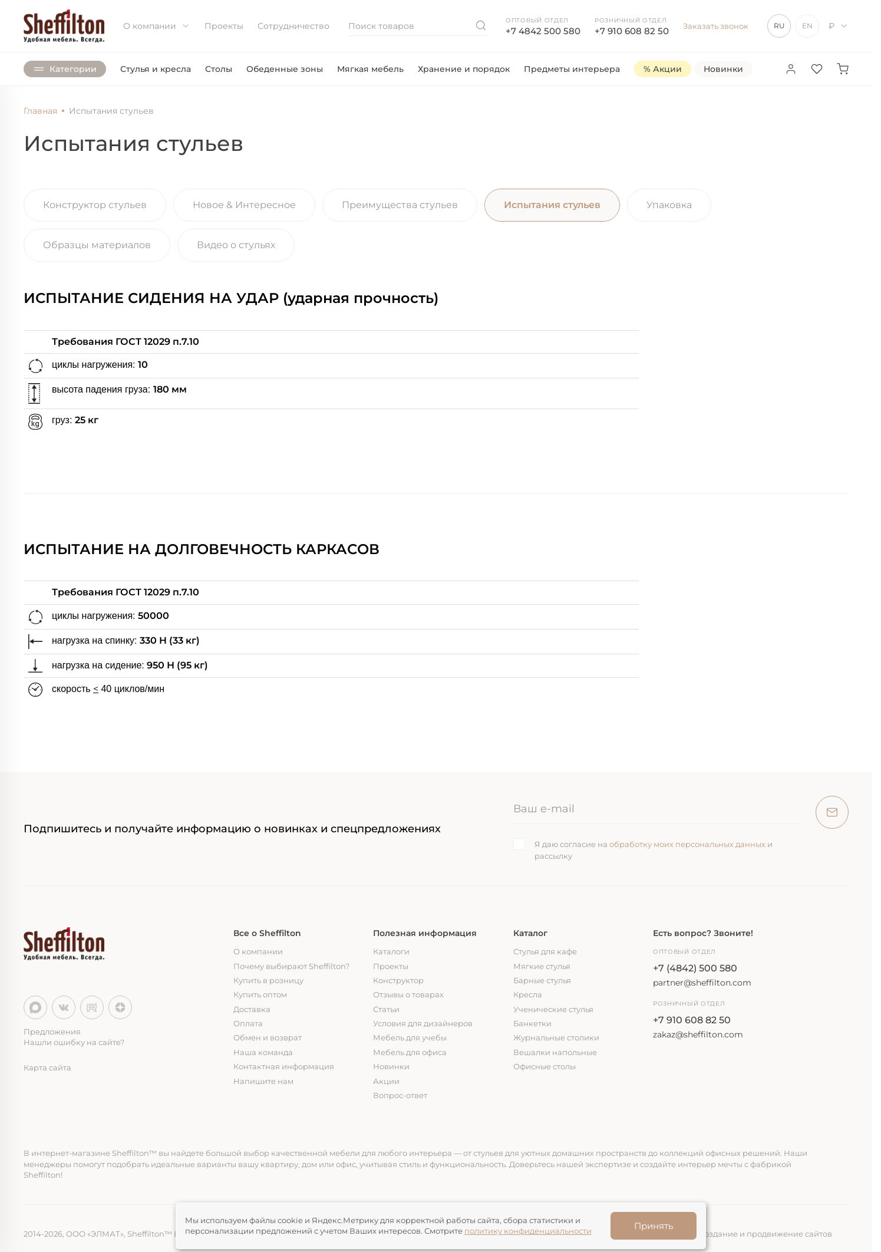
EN (807, 25)
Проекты (223, 26)
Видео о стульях (236, 245)
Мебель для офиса (410, 1052)
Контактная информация (283, 1066)
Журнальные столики (556, 1037)
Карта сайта (47, 1067)
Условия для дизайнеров (423, 1023)
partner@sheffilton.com (702, 982)
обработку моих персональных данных (687, 844)
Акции (386, 1081)
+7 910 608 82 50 (632, 31)
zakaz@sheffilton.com (698, 1034)
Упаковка (669, 204)
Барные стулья (542, 980)
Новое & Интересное (244, 204)
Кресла (527, 994)
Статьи (386, 1009)
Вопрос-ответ (400, 1095)
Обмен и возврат (267, 1037)
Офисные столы (544, 1066)
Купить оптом (260, 994)
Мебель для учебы (410, 1037)
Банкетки (532, 1023)
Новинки (391, 1066)
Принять (653, 1225)
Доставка (251, 1009)
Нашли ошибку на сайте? (74, 1042)
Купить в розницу (268, 980)
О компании (156, 26)
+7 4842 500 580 (543, 31)
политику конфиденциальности (528, 1230)
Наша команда (263, 1052)
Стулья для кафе (545, 951)
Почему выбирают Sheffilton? (291, 966)
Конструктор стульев (95, 204)
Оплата (248, 1023)
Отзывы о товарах (408, 994)
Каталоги (391, 951)
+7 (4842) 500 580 (695, 968)
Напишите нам (263, 1081)
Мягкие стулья (541, 966)
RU (779, 25)
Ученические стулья (553, 1009)
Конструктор (398, 980)
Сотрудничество (293, 26)
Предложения (52, 1031)
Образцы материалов (97, 245)
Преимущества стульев (400, 204)
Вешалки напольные (555, 1052)
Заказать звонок (715, 26)
